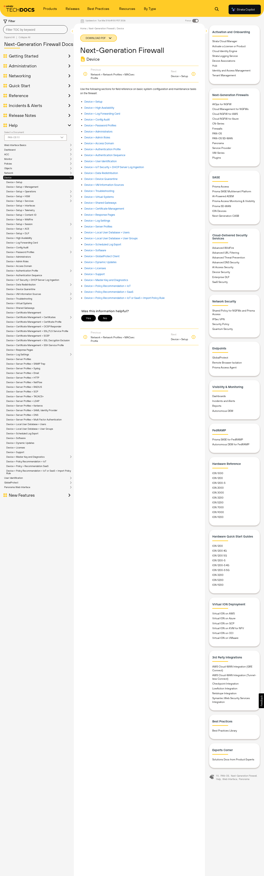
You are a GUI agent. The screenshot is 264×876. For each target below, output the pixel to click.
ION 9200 (217, 517)
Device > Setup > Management (22, 187)
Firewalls (217, 128)
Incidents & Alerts (25, 105)
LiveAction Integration (224, 688)
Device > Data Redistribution (21, 284)
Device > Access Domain (19, 266)
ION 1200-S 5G (220, 570)
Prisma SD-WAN (221, 206)
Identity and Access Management (231, 70)
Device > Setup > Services (20, 201)
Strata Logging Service (225, 56)
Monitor (8, 159)
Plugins (216, 157)
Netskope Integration (224, 693)
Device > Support (94, 274)
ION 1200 (217, 478)
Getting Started (23, 56)
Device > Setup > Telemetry (20, 210)
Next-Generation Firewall (101, 28)
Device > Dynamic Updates (100, 262)
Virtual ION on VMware (225, 638)
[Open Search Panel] (217, 9)
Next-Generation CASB (225, 215)
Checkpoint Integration (225, 683)
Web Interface (229, 779)
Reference (18, 95)
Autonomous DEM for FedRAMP (230, 444)
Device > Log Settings (97, 220)
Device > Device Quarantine (20, 289)
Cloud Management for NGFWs (230, 109)
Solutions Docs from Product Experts (233, 759)
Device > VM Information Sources (23, 294)
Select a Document (14, 132)
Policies (8, 163)
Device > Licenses (95, 268)
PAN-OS (217, 133)
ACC (6, 154)
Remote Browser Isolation (227, 362)
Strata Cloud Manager (224, 41)
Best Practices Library (224, 730)
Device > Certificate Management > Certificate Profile (33, 322)
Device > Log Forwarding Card (22, 242)
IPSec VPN (218, 319)
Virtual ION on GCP (223, 623)
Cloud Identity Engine (224, 51)
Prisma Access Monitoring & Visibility (233, 201)
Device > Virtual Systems (19, 303)
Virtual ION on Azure (224, 618)
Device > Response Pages (99, 214)
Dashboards (219, 396)
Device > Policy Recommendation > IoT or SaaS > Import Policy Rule (124, 298)
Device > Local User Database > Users (107, 232)
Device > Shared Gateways (20, 308)
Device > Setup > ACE (17, 228)
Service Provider (221, 148)
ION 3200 (217, 497)
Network (8, 173)
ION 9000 (218, 512)
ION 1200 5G (219, 555)
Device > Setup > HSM (18, 196)
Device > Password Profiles (20, 252)
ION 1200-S (218, 482)
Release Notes (22, 115)
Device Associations (223, 60)
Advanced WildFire (223, 247)
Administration (23, 66)
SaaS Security (220, 282)
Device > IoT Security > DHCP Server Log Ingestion (32, 280)
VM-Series (218, 152)
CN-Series (218, 123)
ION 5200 (217, 502)
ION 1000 (217, 473)
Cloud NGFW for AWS (225, 113)
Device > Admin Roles (17, 261)
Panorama (218, 143)
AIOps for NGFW (222, 104)
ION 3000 (218, 492)
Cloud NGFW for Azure (225, 118)
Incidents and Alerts (223, 401)
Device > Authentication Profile (22, 270)
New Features (22, 346)
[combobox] (35, 29)
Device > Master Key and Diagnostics (106, 280)
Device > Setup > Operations (21, 191)
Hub (214, 65)
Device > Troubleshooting (19, 298)
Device (7, 177)
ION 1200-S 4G (220, 565)
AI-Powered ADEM (223, 196)
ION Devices (219, 211)
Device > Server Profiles (98, 226)
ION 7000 (218, 507)
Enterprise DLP (220, 277)
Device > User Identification (100, 161)
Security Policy (220, 324)
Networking (20, 76)
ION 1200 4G (219, 550)
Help (13, 125)
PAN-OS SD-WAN (222, 138)
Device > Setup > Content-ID (21, 215)
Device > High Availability (19, 238)
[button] (261, 700)
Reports (216, 405)
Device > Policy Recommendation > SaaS (108, 291)
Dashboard (9, 149)
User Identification (13, 329)
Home (83, 28)
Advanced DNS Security (225, 262)
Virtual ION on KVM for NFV (228, 628)
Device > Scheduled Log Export (102, 244)
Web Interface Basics (15, 145)
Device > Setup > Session (19, 224)
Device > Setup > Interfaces (20, 205)
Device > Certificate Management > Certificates (31, 317)
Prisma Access (220, 186)
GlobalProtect (11, 333)
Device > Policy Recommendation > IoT (107, 286)
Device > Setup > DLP (17, 233)
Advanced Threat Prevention (228, 257)
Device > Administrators (18, 256)
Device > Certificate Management (23, 312)
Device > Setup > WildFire (19, 219)
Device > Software (95, 250)
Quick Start (19, 85)
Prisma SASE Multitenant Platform (231, 191)
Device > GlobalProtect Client (101, 256)
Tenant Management (224, 75)
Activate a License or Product (229, 46)
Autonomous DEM (222, 410)
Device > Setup (14, 182)
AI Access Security (222, 267)
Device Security (221, 272)
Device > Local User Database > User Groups (111, 238)
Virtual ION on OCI (222, 633)
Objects (8, 168)
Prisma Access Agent (224, 367)
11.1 (217, 775)
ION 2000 (218, 487)
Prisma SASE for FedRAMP (227, 439)
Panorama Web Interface (17, 338)
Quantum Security (222, 329)
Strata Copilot (243, 9)
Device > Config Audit (17, 247)
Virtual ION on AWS (223, 613)
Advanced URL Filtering (225, 252)
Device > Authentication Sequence (24, 275)
